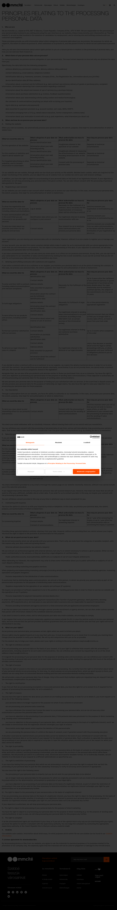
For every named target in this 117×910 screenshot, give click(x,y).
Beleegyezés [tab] (30, 442)
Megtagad (31, 471)
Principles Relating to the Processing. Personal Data (67, 463)
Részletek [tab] (58, 442)
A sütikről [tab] (87, 442)
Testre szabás (58, 471)
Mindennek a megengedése (86, 471)
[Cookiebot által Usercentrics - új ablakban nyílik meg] (91, 437)
